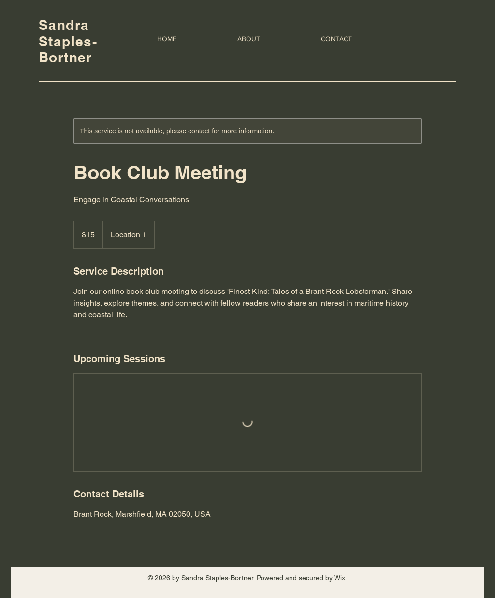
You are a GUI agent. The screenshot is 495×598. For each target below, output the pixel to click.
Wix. (340, 578)
